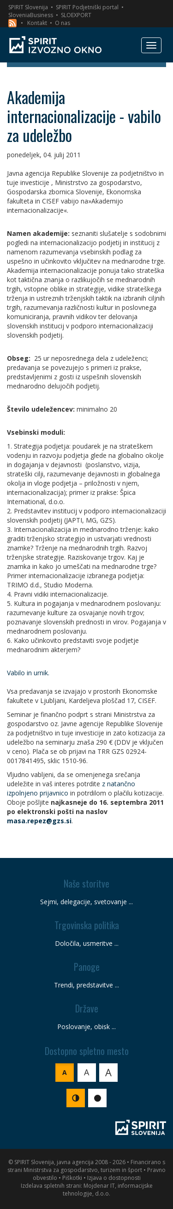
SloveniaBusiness (30, 15)
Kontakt (37, 23)
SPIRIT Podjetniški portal (87, 7)
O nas (62, 23)
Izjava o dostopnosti (114, 1178)
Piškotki (72, 1178)
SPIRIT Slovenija (28, 7)
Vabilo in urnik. (28, 672)
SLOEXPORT (76, 15)
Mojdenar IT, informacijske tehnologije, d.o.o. (108, 1189)
